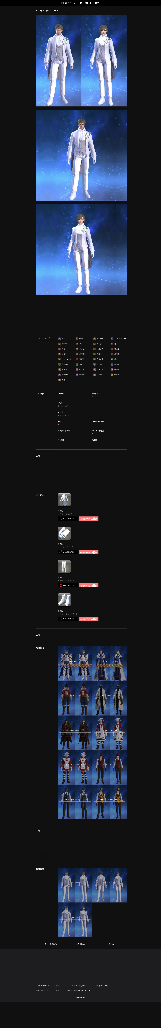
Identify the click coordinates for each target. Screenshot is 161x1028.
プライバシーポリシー (103, 1012)
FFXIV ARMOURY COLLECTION (80, 3)
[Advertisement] (81, 312)
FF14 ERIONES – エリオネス (76, 1012)
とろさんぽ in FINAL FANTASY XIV (78, 1016)
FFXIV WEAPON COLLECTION (47, 1016)
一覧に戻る (51, 970)
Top (111, 970)
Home (81, 970)
